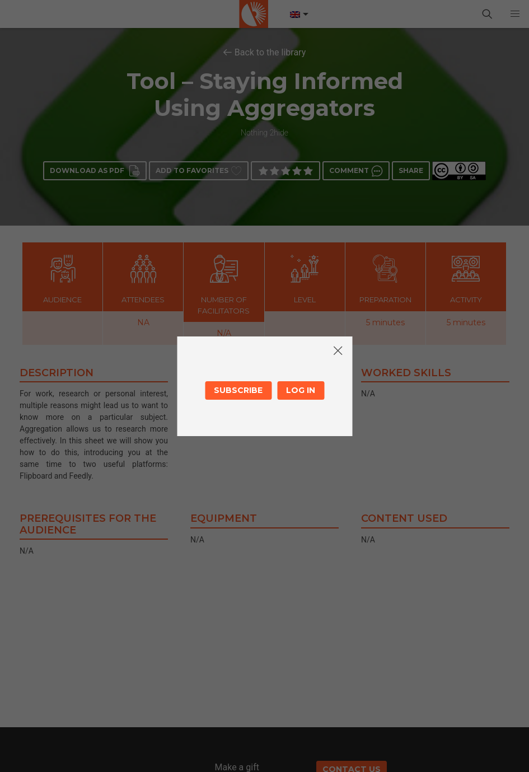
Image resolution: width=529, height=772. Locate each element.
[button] (515, 14)
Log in (300, 390)
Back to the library (270, 52)
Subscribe (238, 390)
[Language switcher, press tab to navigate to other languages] (298, 14)
